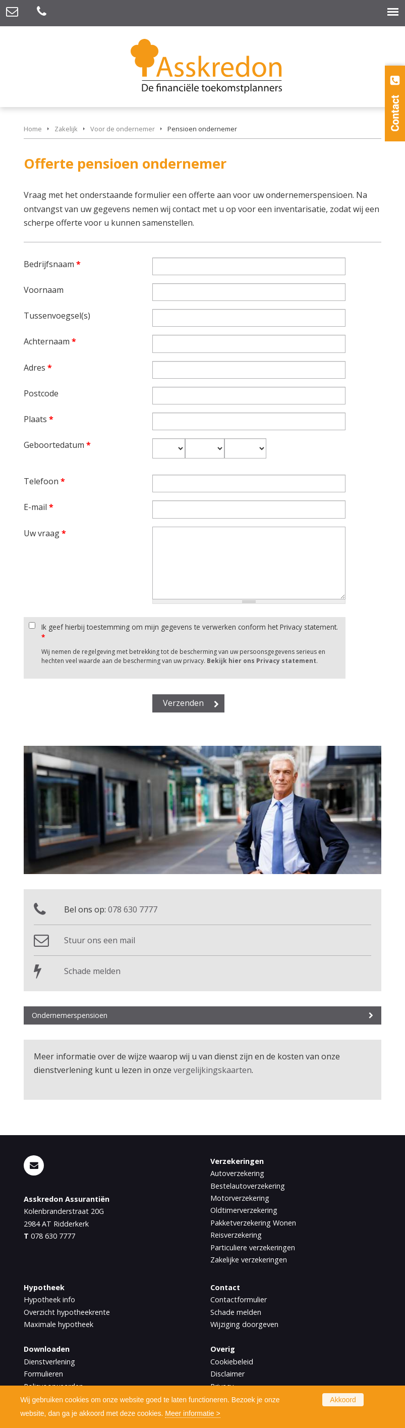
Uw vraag (45, 533)
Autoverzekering (237, 1173)
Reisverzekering (236, 1235)
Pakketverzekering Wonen (253, 1223)
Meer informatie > (192, 1413)
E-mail (38, 507)
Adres (38, 367)
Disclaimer (227, 1374)
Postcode (41, 393)
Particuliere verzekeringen (252, 1247)
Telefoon (44, 481)
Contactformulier (238, 1299)
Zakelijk (66, 128)
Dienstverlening (49, 1361)
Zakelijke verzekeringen (248, 1259)
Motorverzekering (239, 1198)
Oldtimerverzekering (243, 1210)
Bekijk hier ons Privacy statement (261, 660)
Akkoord (343, 1400)
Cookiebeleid (231, 1361)
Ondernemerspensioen (69, 1015)
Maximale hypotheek (58, 1324)
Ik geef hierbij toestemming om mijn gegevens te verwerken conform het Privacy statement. (189, 632)
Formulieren (43, 1374)
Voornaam (44, 289)
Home (33, 128)
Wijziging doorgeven (244, 1324)
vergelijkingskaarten (212, 1070)
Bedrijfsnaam (52, 264)
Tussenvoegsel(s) (57, 315)
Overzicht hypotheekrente (67, 1312)
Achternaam (50, 341)
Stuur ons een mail (99, 940)
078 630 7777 (132, 909)
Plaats (38, 419)
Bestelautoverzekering (247, 1186)
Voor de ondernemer (122, 128)
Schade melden (92, 971)
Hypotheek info (49, 1299)
